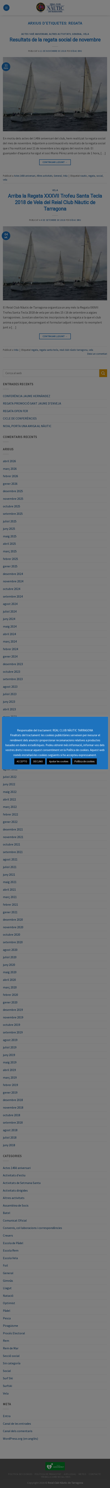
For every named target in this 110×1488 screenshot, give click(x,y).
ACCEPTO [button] (22, 759)
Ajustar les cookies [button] (58, 759)
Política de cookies (84, 759)
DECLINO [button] (38, 759)
